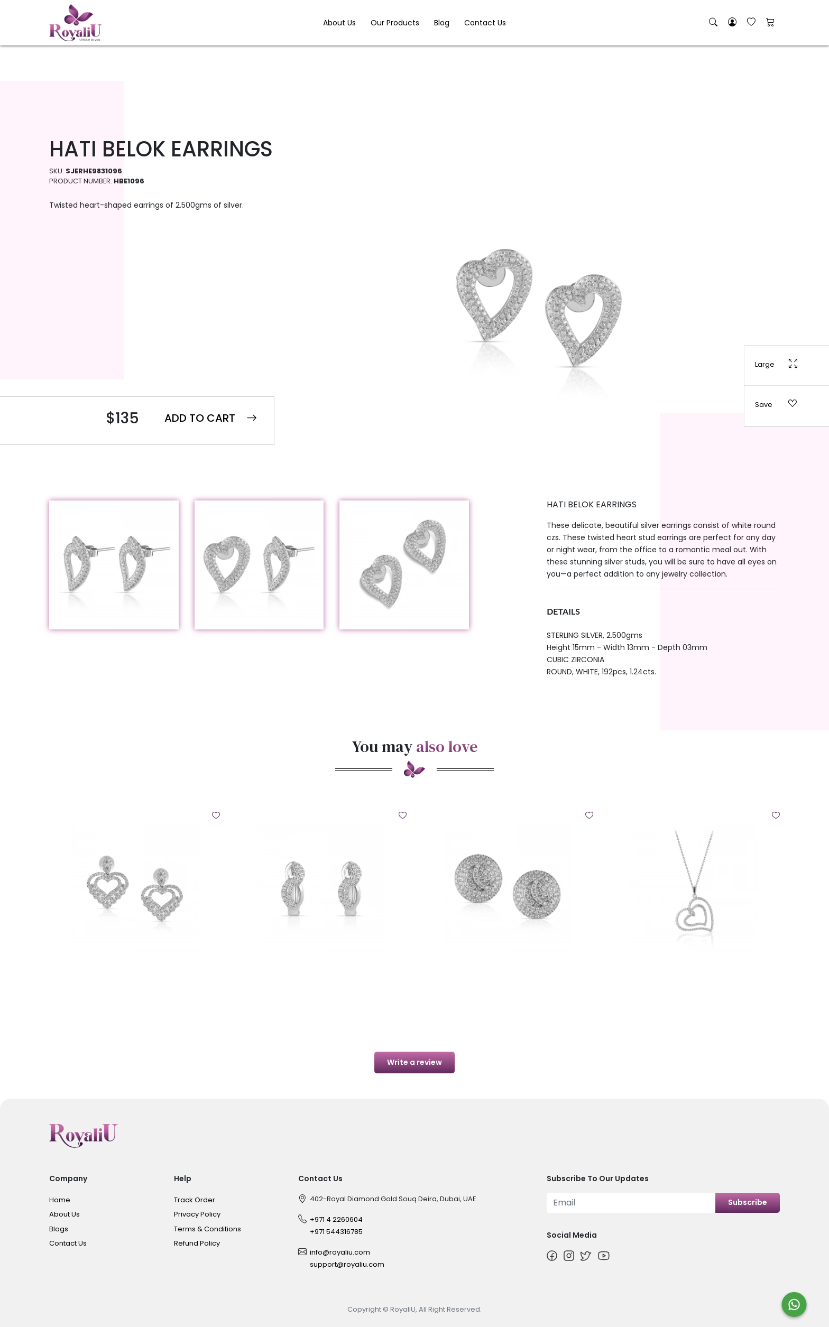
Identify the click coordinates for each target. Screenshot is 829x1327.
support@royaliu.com (347, 1264)
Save (776, 404)
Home (59, 1200)
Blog (441, 22)
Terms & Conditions (207, 1229)
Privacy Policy (197, 1214)
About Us (339, 22)
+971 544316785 (336, 1232)
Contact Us (485, 22)
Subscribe (747, 1202)
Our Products (395, 22)
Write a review (414, 1062)
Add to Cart (210, 418)
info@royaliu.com (340, 1252)
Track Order (194, 1200)
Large (776, 364)
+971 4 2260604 (336, 1219)
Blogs (58, 1229)
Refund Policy (197, 1243)
